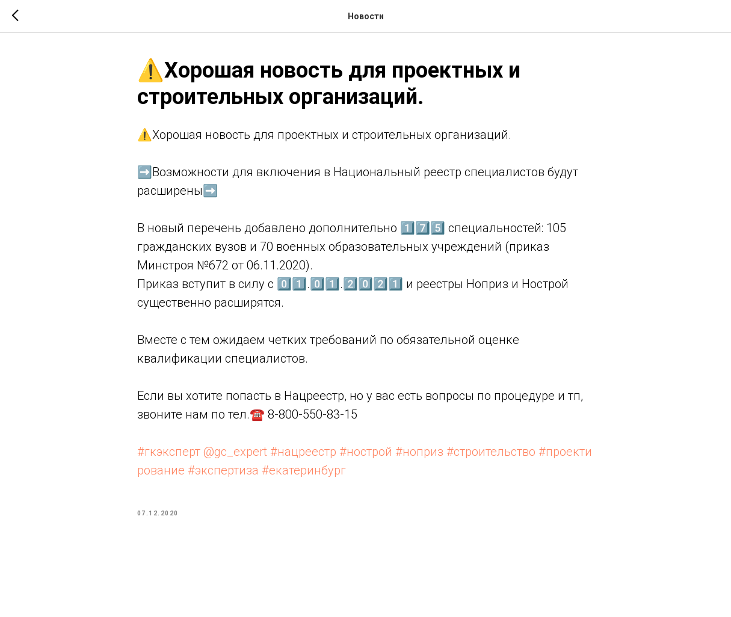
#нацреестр (303, 451)
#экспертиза (223, 470)
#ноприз (419, 451)
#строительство (490, 451)
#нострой (365, 451)
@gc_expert (235, 451)
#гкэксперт (168, 451)
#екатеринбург (304, 470)
